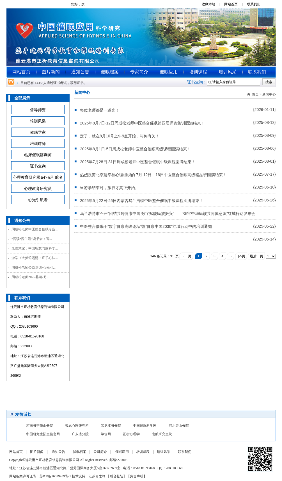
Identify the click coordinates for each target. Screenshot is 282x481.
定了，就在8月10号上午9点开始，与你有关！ (119, 136)
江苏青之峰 (97, 476)
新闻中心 (269, 94)
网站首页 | (235, 4)
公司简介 (100, 452)
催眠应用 (169, 71)
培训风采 (228, 71)
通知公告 (80, 71)
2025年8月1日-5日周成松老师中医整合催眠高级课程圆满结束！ (135, 149)
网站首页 (21, 71)
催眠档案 (110, 71)
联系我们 (256, 4)
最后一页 (256, 256)
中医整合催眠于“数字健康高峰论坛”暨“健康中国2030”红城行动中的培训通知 (146, 226)
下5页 (241, 256)
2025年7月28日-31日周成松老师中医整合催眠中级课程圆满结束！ (137, 162)
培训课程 (198, 71)
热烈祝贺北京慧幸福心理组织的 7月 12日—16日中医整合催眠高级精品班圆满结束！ (153, 175)
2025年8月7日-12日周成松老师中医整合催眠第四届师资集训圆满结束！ (142, 123)
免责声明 (136, 476)
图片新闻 (51, 71)
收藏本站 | (212, 4)
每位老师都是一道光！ (99, 110)
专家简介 (139, 71)
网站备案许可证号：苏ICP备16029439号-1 (40, 476)
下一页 (186, 256)
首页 (255, 94)
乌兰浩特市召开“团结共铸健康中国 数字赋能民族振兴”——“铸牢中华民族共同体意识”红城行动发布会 (167, 213)
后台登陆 (116, 476)
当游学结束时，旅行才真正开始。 (109, 187)
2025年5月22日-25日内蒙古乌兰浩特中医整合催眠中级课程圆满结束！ (141, 200)
